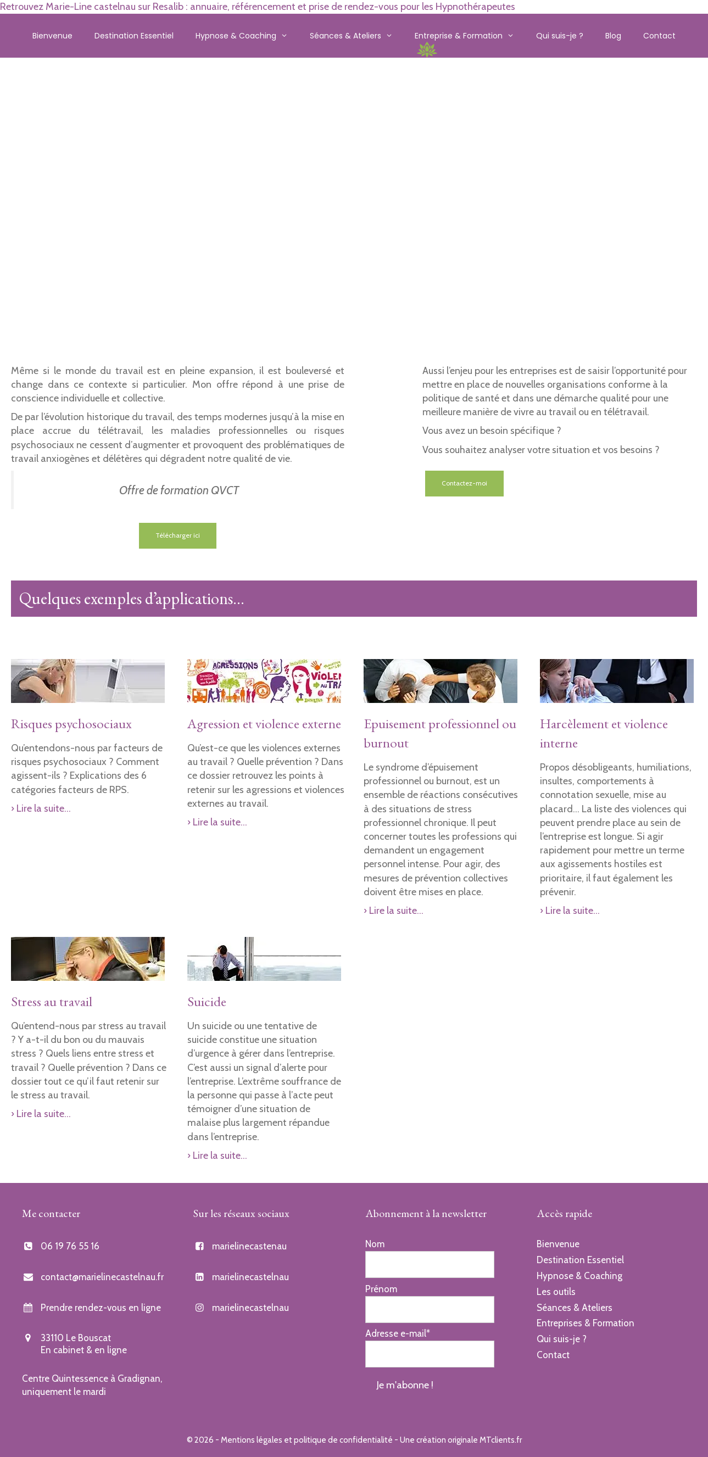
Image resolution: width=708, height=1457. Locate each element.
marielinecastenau (249, 1246)
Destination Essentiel (134, 35)
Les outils (556, 1291)
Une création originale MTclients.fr (461, 1440)
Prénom (381, 1288)
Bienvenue (52, 35)
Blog (613, 35)
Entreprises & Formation (585, 1323)
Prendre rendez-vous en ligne (101, 1307)
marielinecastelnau (250, 1276)
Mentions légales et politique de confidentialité (307, 1440)
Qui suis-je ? (559, 35)
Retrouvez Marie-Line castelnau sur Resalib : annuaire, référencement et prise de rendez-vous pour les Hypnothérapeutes (257, 7)
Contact (659, 35)
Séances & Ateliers (357, 36)
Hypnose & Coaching (247, 36)
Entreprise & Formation (470, 36)
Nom (374, 1243)
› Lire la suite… (41, 808)
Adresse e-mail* (397, 1333)
